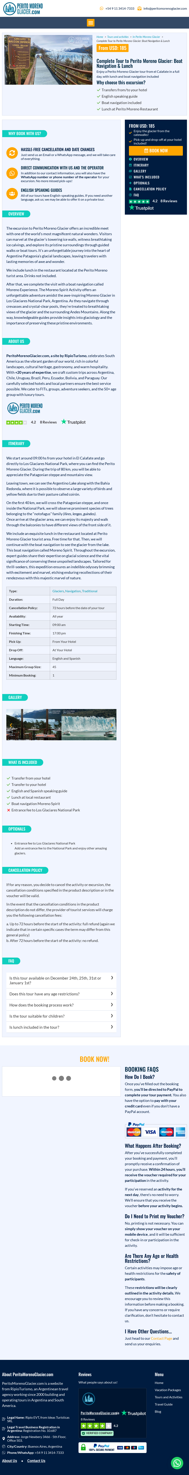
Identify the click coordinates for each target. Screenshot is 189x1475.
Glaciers (58, 591)
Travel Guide (164, 1404)
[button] (91, 23)
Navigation (73, 591)
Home (159, 1383)
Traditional (89, 591)
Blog (158, 1411)
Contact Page (161, 1338)
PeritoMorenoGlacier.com (99, 1412)
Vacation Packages (168, 1390)
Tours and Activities (168, 1397)
